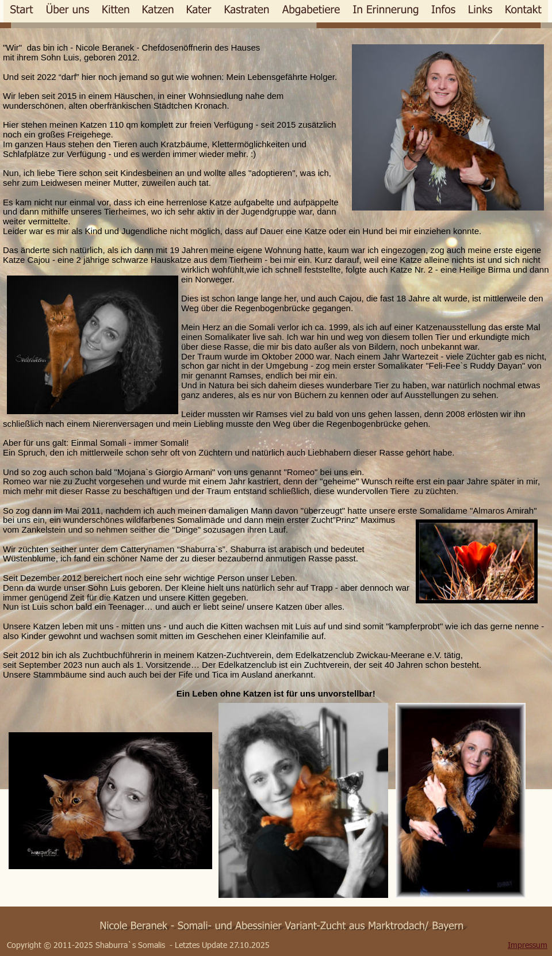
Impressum (527, 944)
